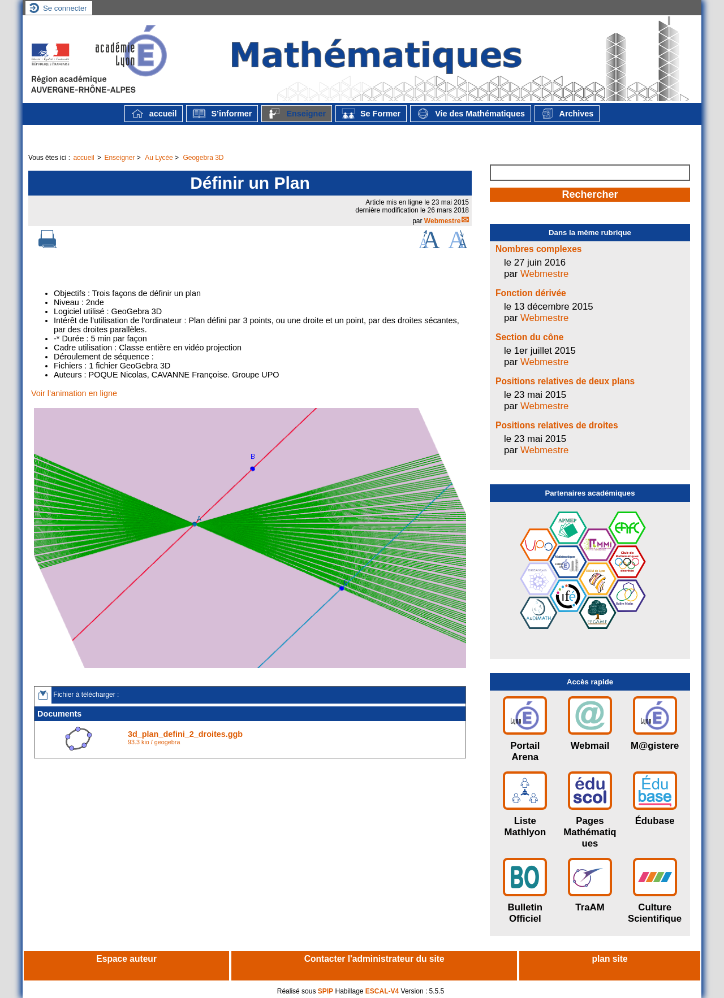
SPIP (325, 991)
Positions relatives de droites (556, 425)
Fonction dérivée (530, 293)
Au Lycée (159, 158)
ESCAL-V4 (382, 991)
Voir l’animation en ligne (74, 393)
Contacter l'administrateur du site (374, 959)
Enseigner (297, 113)
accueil (154, 113)
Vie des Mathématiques (470, 113)
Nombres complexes (538, 249)
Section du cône (529, 337)
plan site (609, 959)
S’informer (222, 113)
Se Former (371, 113)
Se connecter (65, 8)
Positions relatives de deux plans (565, 381)
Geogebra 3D (203, 158)
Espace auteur (126, 959)
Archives (567, 113)
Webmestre (442, 221)
